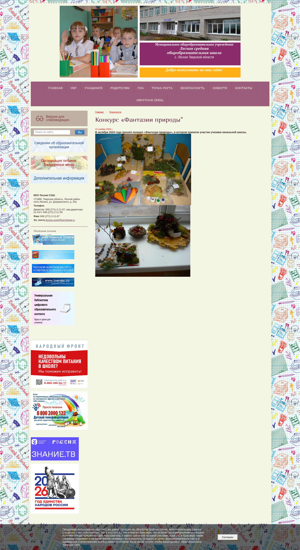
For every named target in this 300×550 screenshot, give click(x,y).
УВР (73, 88)
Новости (220, 88)
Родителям (120, 88)
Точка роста (162, 88)
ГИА (141, 88)
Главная (55, 88)
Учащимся (93, 88)
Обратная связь (149, 100)
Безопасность (193, 88)
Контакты (243, 88)
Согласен (228, 537)
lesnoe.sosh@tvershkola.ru (60, 220)
